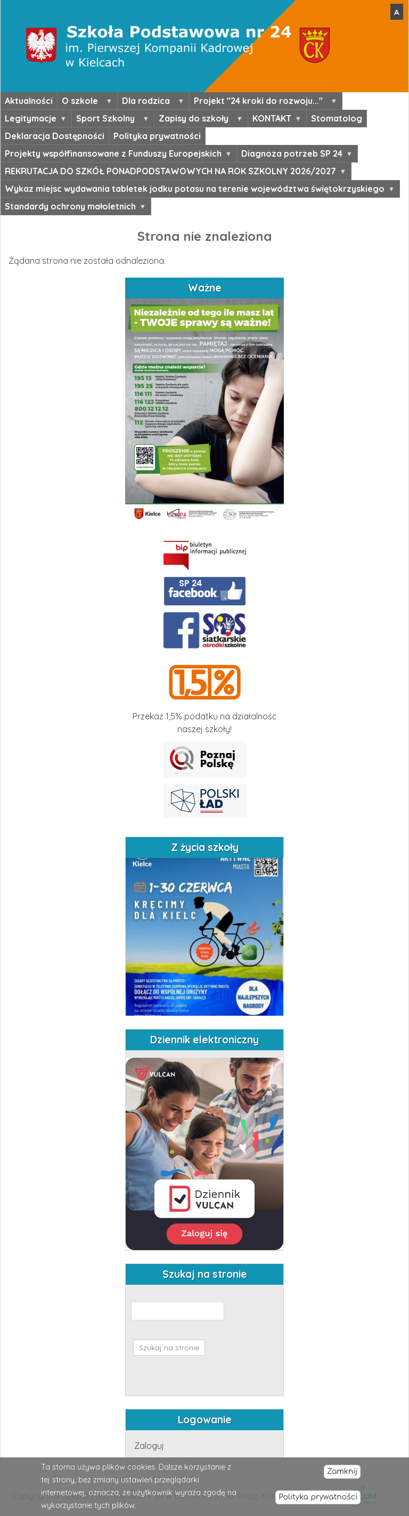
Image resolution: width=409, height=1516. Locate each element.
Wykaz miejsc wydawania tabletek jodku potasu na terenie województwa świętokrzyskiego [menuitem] (197, 190)
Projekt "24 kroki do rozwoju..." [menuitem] (263, 102)
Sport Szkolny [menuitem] (110, 120)
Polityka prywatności (318, 1497)
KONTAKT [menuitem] (274, 120)
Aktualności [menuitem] (29, 100)
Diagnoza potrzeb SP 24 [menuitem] (294, 155)
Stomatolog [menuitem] (336, 118)
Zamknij (342, 1472)
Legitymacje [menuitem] (33, 120)
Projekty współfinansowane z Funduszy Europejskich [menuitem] (116, 155)
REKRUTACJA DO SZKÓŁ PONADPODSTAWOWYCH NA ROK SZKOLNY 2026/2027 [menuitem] (173, 173)
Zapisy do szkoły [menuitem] (198, 120)
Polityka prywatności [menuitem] (157, 136)
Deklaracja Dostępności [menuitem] (54, 136)
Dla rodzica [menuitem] (151, 102)
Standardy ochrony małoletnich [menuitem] (73, 208)
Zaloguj (149, 1445)
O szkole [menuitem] (85, 102)
